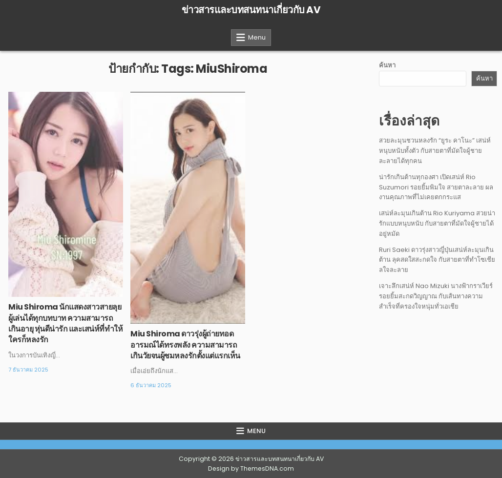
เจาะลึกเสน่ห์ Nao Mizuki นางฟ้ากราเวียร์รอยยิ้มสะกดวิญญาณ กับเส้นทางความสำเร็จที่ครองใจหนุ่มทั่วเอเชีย (436, 296)
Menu (257, 37)
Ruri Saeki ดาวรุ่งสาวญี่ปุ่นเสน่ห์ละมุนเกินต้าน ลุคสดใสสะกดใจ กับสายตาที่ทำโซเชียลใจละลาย (437, 260)
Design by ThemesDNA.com (251, 468)
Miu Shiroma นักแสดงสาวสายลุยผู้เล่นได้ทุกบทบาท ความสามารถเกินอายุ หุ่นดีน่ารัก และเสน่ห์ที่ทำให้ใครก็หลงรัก (65, 323)
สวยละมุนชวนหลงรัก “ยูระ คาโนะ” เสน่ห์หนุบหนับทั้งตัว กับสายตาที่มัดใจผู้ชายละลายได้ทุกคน (435, 151)
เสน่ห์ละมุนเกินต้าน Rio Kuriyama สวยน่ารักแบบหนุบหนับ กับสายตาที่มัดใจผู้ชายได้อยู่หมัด (437, 223)
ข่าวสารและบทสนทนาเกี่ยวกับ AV (251, 10)
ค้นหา (387, 65)
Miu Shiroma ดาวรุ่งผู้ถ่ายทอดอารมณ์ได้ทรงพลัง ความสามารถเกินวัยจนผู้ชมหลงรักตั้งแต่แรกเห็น (185, 344)
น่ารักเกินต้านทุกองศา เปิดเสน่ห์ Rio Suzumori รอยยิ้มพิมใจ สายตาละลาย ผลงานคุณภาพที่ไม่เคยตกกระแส (436, 187)
